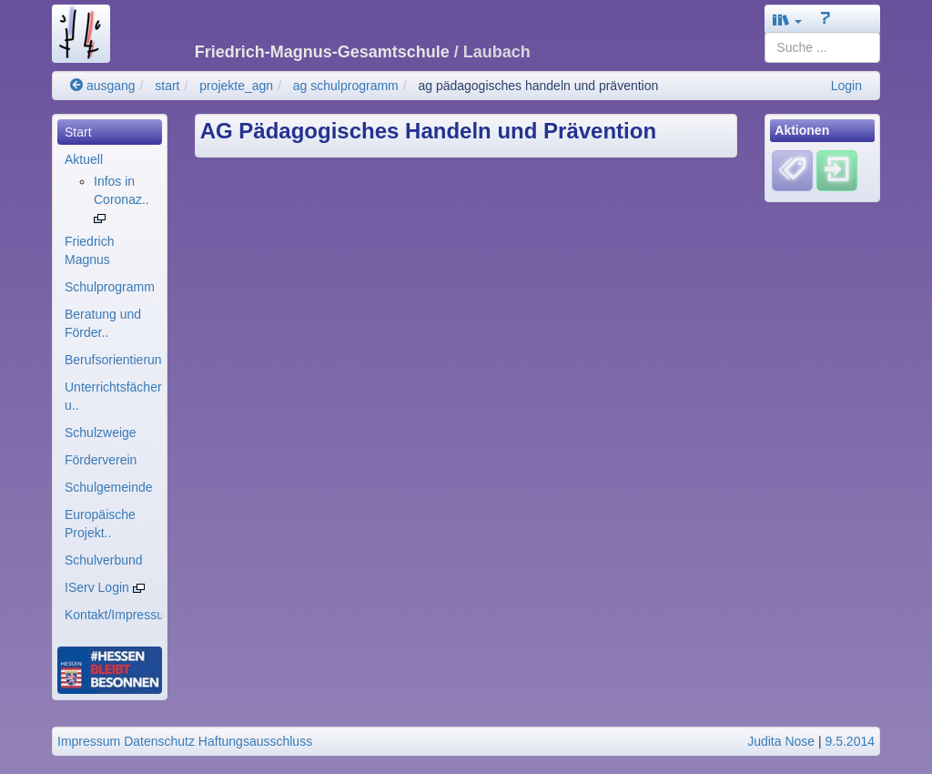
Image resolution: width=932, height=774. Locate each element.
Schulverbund (104, 560)
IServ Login (105, 587)
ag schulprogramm (346, 85)
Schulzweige (101, 432)
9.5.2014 (851, 741)
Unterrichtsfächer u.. (113, 396)
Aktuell (84, 159)
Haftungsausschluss (255, 741)
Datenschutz (159, 741)
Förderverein (101, 460)
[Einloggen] (837, 170)
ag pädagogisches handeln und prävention (538, 85)
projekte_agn (236, 85)
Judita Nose (781, 741)
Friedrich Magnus (89, 250)
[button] (787, 19)
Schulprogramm (110, 287)
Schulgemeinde (109, 487)
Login (846, 85)
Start (78, 132)
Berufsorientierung (113, 359)
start (167, 85)
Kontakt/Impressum (113, 614)
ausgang (103, 85)
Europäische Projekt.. (100, 523)
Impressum (88, 741)
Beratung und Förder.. (103, 323)
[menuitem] (109, 132)
